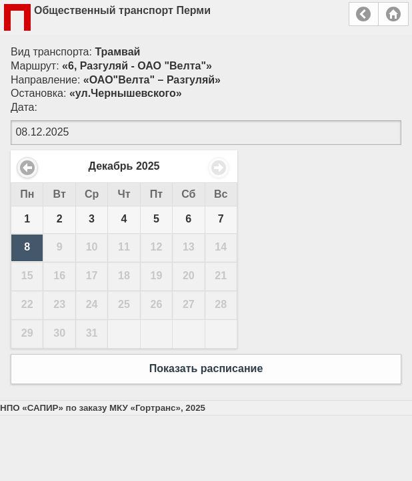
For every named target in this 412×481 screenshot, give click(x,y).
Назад (364, 14)
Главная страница (393, 14)
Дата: (24, 107)
